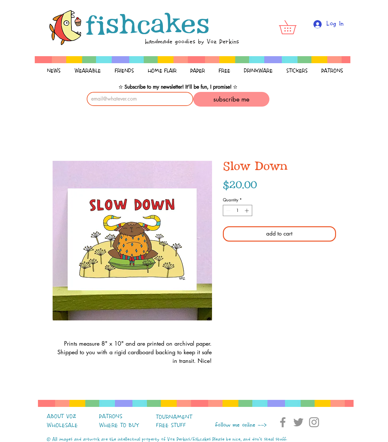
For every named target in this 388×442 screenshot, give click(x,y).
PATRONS (110, 416)
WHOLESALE (62, 425)
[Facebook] (282, 422)
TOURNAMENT (174, 417)
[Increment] (247, 210)
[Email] (138, 99)
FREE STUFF (171, 425)
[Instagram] (314, 422)
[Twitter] (298, 422)
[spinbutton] (237, 210)
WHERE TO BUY (119, 425)
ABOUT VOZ (61, 416)
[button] (294, 27)
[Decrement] (227, 210)
